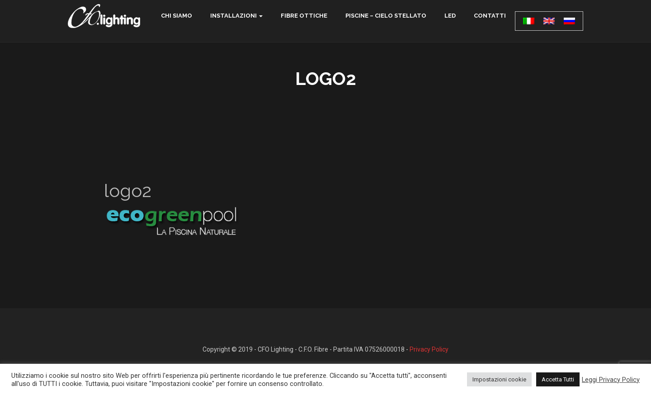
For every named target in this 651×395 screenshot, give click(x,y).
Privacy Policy (429, 349)
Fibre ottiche (304, 15)
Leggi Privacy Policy (611, 380)
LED (450, 15)
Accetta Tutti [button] (558, 379)
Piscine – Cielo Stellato (385, 15)
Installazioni (233, 15)
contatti (490, 15)
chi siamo (176, 15)
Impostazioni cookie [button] (499, 379)
